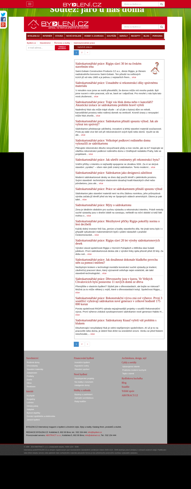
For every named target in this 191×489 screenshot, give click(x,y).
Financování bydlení (84, 358)
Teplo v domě (128, 373)
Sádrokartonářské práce (84, 43)
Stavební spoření (82, 369)
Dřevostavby (32, 366)
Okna (29, 383)
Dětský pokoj (32, 406)
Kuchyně (31, 395)
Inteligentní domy (82, 385)
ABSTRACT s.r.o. (53, 435)
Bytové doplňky (33, 413)
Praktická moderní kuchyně (134, 370)
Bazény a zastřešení (84, 394)
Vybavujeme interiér (131, 366)
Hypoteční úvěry (82, 366)
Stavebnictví (45, 43)
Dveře (29, 379)
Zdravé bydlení (33, 420)
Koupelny (31, 399)
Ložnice (30, 402)
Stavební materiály (35, 369)
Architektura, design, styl (134, 358)
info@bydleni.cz (95, 432)
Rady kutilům (80, 401)
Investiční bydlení (82, 362)
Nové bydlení (80, 374)
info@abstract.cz (92, 435)
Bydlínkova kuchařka (132, 378)
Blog (124, 382)
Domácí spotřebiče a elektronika (41, 416)
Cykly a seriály (129, 362)
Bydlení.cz (31, 43)
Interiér (29, 391)
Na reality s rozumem (84, 382)
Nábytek (30, 409)
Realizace (31, 386)
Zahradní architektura (84, 398)
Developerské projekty (84, 378)
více (134, 77)
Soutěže (125, 386)
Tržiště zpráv (128, 391)
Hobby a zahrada (82, 390)
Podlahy (30, 376)
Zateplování (32, 373)
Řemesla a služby (62, 43)
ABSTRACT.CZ (130, 395)
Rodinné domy (33, 362)
